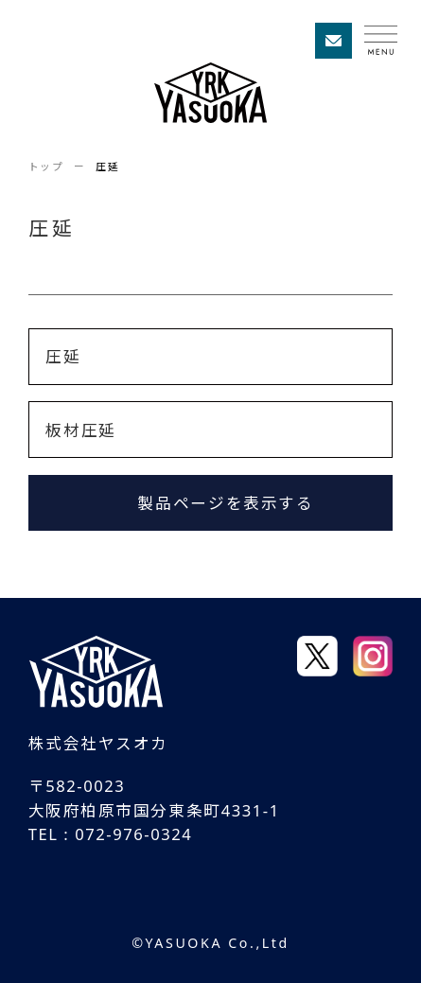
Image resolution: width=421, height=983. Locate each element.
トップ (46, 166)
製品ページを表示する (225, 503)
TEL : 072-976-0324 (110, 834)
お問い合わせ (333, 41)
